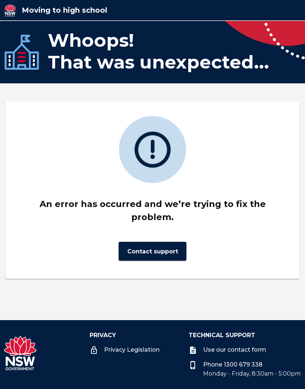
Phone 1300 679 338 (226, 364)
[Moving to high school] (84, 10)
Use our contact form (227, 349)
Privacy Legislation (125, 349)
